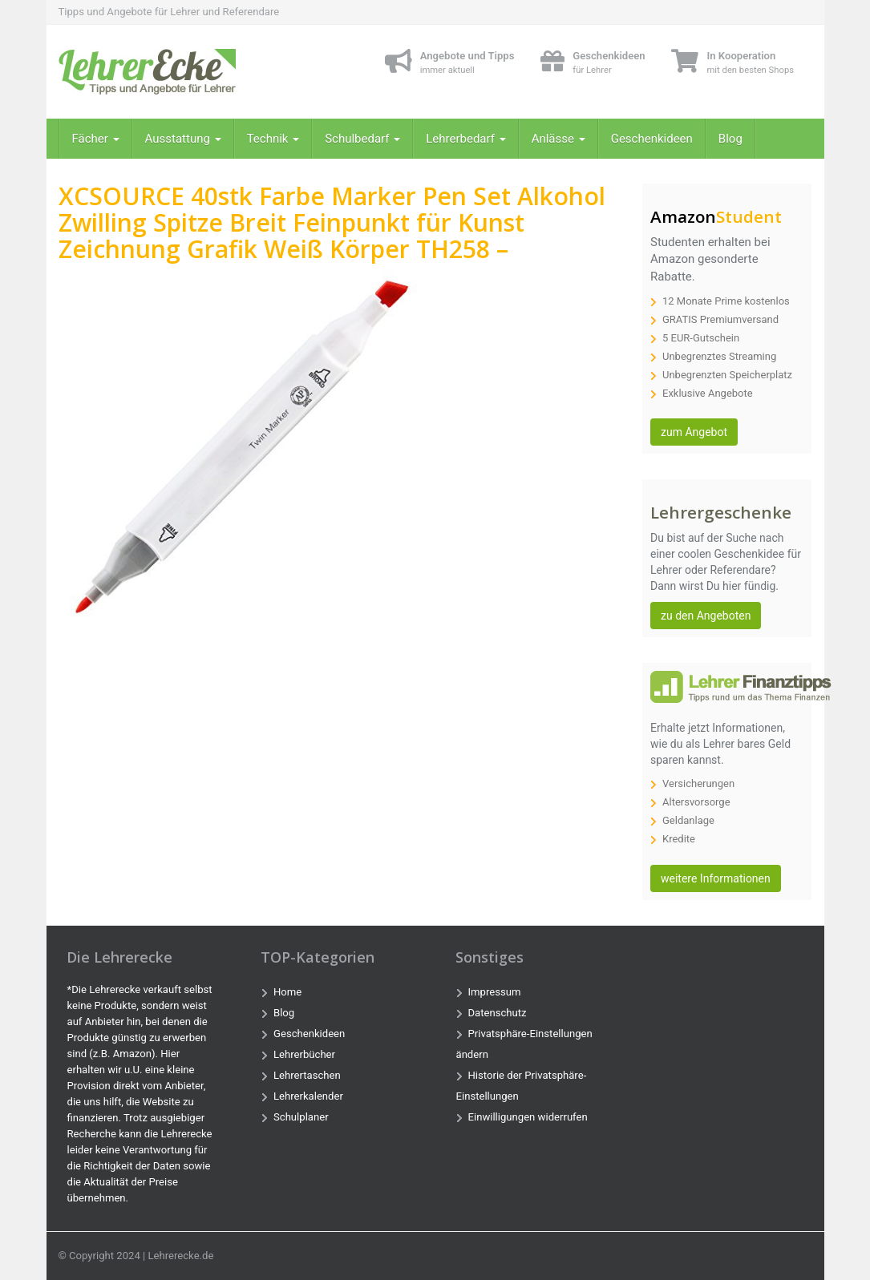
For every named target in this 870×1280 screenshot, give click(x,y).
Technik (273, 138)
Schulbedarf (362, 138)
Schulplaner (301, 1117)
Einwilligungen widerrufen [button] (528, 1117)
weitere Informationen (716, 878)
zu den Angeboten (706, 615)
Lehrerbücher (304, 1054)
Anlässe (558, 138)
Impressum (494, 992)
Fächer (95, 138)
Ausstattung (183, 138)
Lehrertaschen (307, 1075)
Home (287, 992)
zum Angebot (694, 432)
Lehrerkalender (308, 1096)
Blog (730, 138)
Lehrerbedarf (465, 138)
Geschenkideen (652, 138)
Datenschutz (497, 1013)
